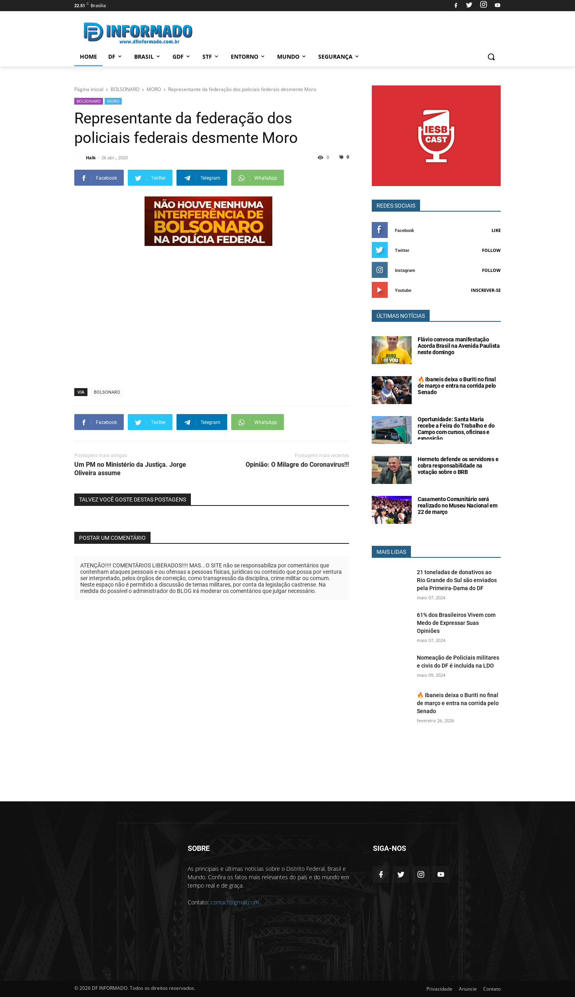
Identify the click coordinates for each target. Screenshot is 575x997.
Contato (492, 988)
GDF (181, 56)
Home (88, 56)
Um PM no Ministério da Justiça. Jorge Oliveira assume (130, 469)
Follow (491, 250)
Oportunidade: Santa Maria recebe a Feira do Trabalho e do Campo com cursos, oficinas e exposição (456, 429)
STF (211, 56)
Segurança (339, 56)
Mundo (292, 56)
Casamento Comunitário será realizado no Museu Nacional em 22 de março (458, 505)
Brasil (147, 56)
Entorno (248, 56)
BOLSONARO (89, 101)
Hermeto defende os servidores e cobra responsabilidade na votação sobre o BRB (458, 465)
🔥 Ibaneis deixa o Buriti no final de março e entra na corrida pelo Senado (457, 385)
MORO (113, 101)
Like (496, 230)
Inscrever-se (486, 290)
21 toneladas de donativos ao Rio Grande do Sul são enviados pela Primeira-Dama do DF (457, 580)
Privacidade (439, 988)
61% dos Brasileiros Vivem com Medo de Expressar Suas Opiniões (456, 623)
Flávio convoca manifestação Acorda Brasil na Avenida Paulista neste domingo (459, 345)
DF (115, 56)
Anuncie (468, 988)
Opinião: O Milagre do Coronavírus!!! (297, 464)
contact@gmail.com (234, 902)
